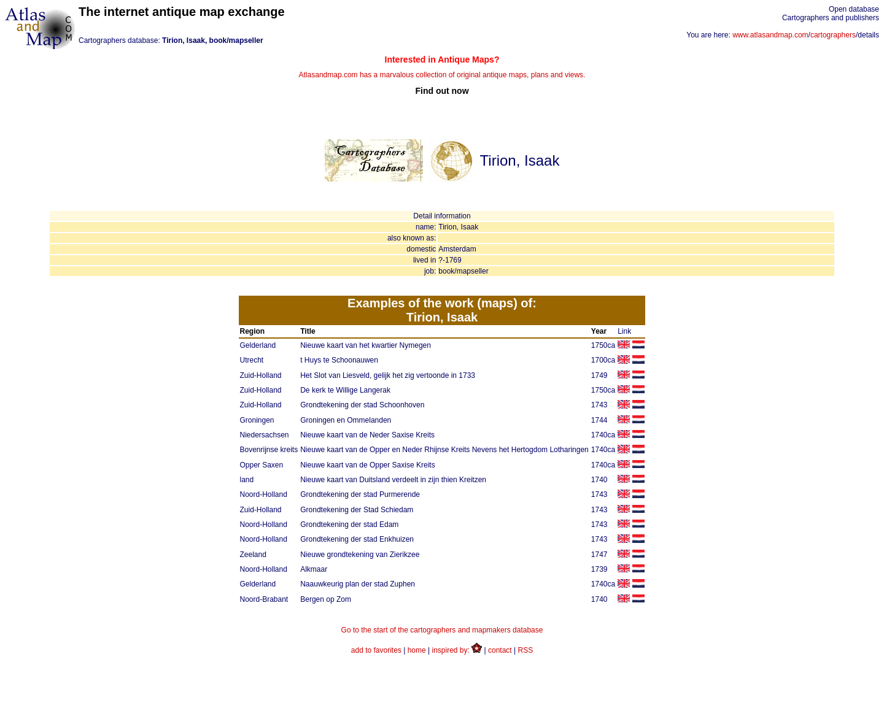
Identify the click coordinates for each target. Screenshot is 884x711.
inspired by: (457, 650)
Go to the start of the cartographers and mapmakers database (442, 630)
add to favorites (376, 650)
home (417, 650)
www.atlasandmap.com (770, 35)
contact (500, 650)
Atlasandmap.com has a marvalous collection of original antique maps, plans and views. (442, 75)
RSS (525, 650)
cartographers (833, 35)
